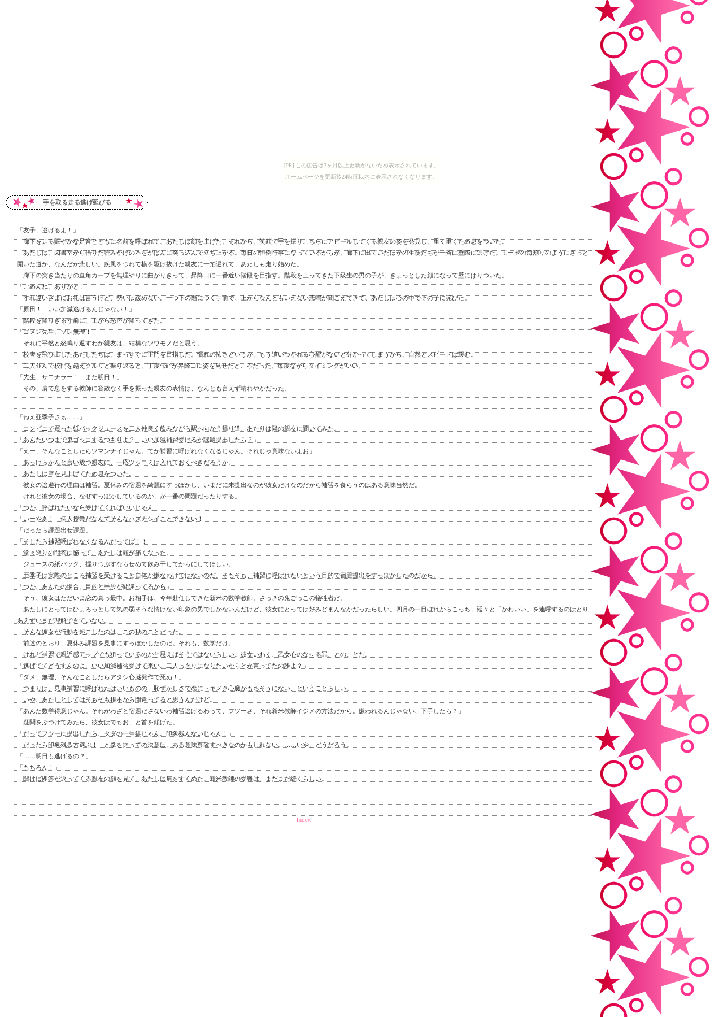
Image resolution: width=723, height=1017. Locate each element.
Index (304, 819)
